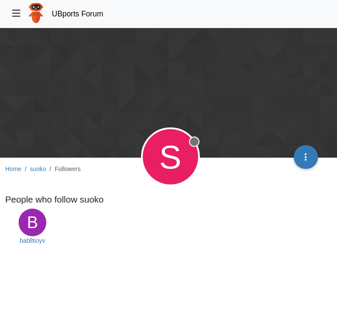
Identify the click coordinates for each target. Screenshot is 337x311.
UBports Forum (77, 14)
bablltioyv (32, 240)
